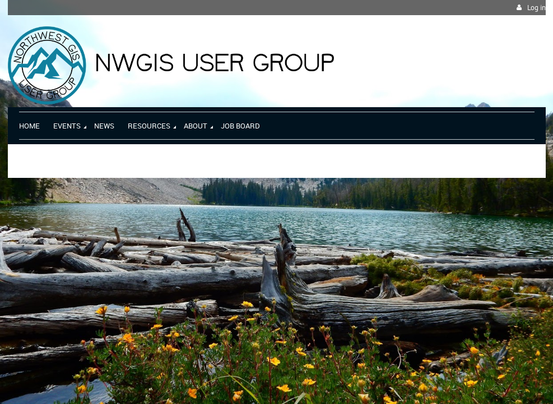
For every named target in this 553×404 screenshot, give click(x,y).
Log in (536, 7)
